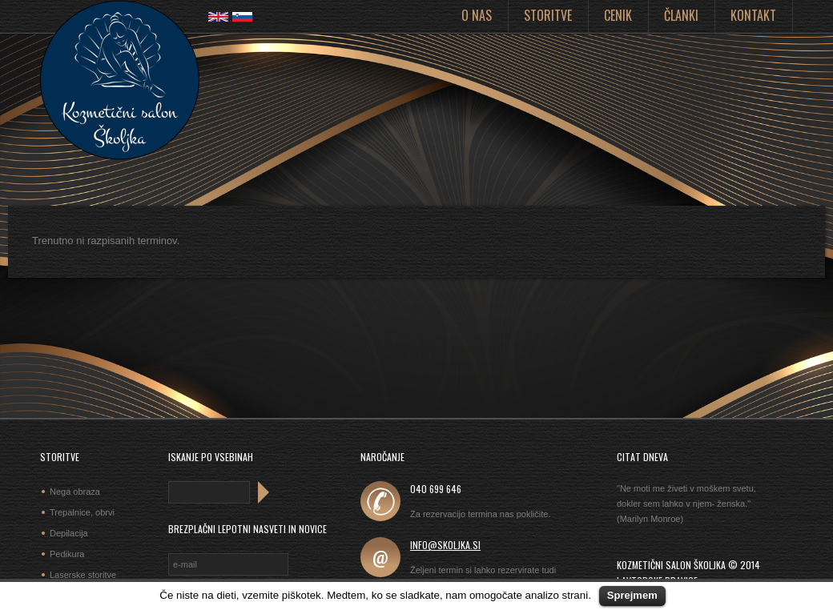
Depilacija (69, 533)
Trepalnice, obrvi (82, 512)
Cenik (618, 15)
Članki (681, 15)
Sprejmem (632, 595)
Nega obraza (75, 491)
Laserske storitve (83, 575)
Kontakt (753, 15)
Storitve (548, 15)
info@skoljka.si (445, 545)
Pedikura (67, 554)
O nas (476, 15)
